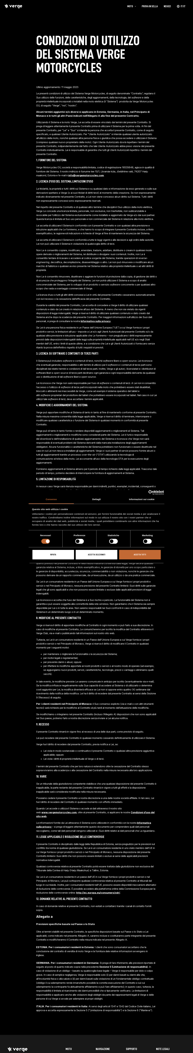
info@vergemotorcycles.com (86, 175)
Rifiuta (53, 555)
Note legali (162, 1048)
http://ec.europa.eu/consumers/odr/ (98, 892)
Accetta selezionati (96, 555)
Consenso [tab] (51, 499)
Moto (69, 1048)
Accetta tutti (140, 555)
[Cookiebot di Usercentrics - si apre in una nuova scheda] (151, 492)
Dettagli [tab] (96, 499)
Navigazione (103, 1048)
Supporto (131, 1048)
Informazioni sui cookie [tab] (142, 499)
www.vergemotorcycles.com (59, 812)
